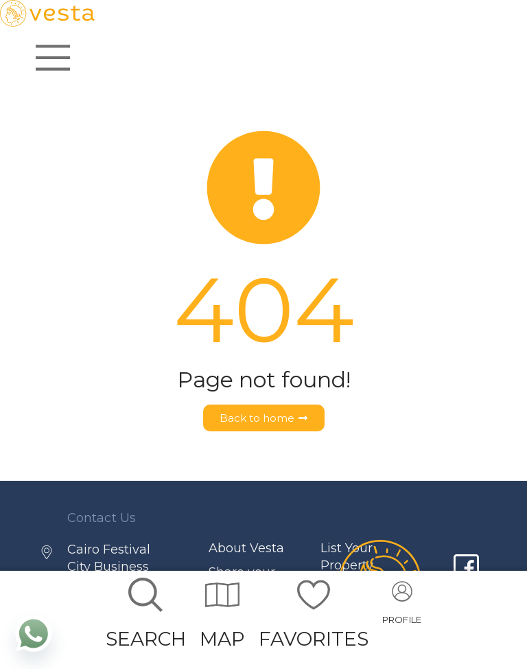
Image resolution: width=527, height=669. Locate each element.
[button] (401, 607)
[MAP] (222, 595)
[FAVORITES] (313, 595)
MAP (222, 638)
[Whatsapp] (33, 633)
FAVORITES (313, 638)
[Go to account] (401, 607)
